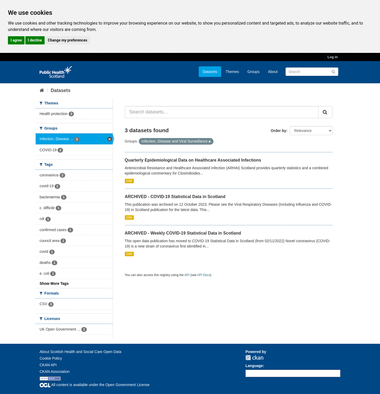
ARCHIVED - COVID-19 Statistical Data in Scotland (175, 196)
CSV (129, 180)
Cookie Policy (51, 358)
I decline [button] (35, 40)
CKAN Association (55, 371)
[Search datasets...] (222, 112)
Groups (253, 72)
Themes (232, 72)
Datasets (210, 72)
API (186, 275)
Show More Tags (54, 283)
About (273, 72)
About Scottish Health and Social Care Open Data (80, 352)
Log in (332, 57)
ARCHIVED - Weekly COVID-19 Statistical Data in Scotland (183, 233)
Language (254, 366)
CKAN (254, 357)
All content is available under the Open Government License (95, 385)
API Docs (203, 275)
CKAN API (48, 365)
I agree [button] (16, 40)
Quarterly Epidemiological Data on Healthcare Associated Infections (193, 160)
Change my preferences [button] (67, 40)
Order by (278, 131)
